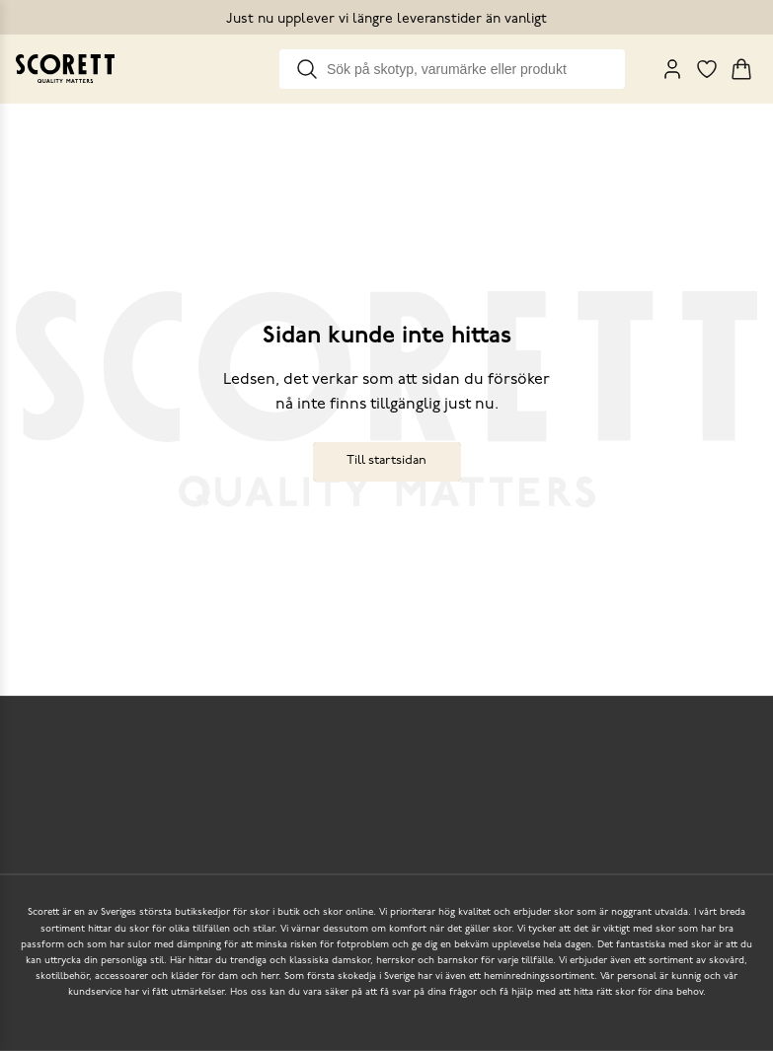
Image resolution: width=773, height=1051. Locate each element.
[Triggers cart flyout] (741, 69)
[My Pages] (672, 69)
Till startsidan (386, 460)
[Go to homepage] (65, 68)
